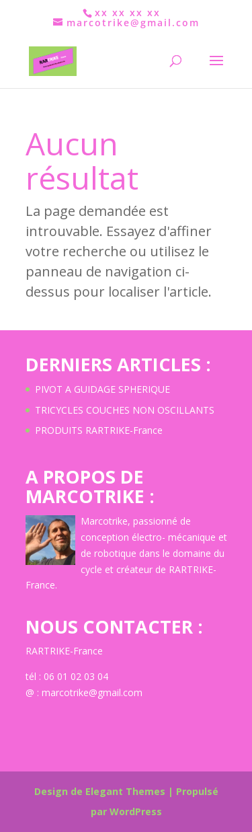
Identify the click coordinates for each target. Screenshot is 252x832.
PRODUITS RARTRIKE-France (99, 430)
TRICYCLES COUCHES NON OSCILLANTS (124, 410)
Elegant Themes (125, 791)
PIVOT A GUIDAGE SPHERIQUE (102, 389)
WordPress (136, 811)
